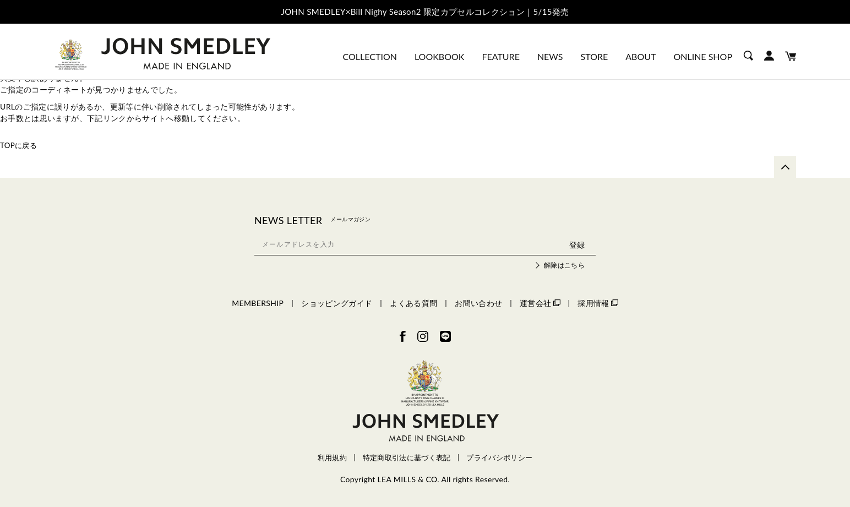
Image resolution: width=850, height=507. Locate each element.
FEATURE (500, 56)
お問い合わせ (478, 303)
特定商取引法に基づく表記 (407, 458)
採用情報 (597, 303)
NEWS (550, 56)
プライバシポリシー (499, 458)
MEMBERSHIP (258, 303)
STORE (594, 56)
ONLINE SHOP (702, 56)
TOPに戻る (20, 145)
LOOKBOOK (439, 56)
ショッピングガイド (336, 303)
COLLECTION (370, 56)
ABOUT (640, 56)
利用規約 (332, 458)
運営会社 (540, 303)
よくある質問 (413, 303)
